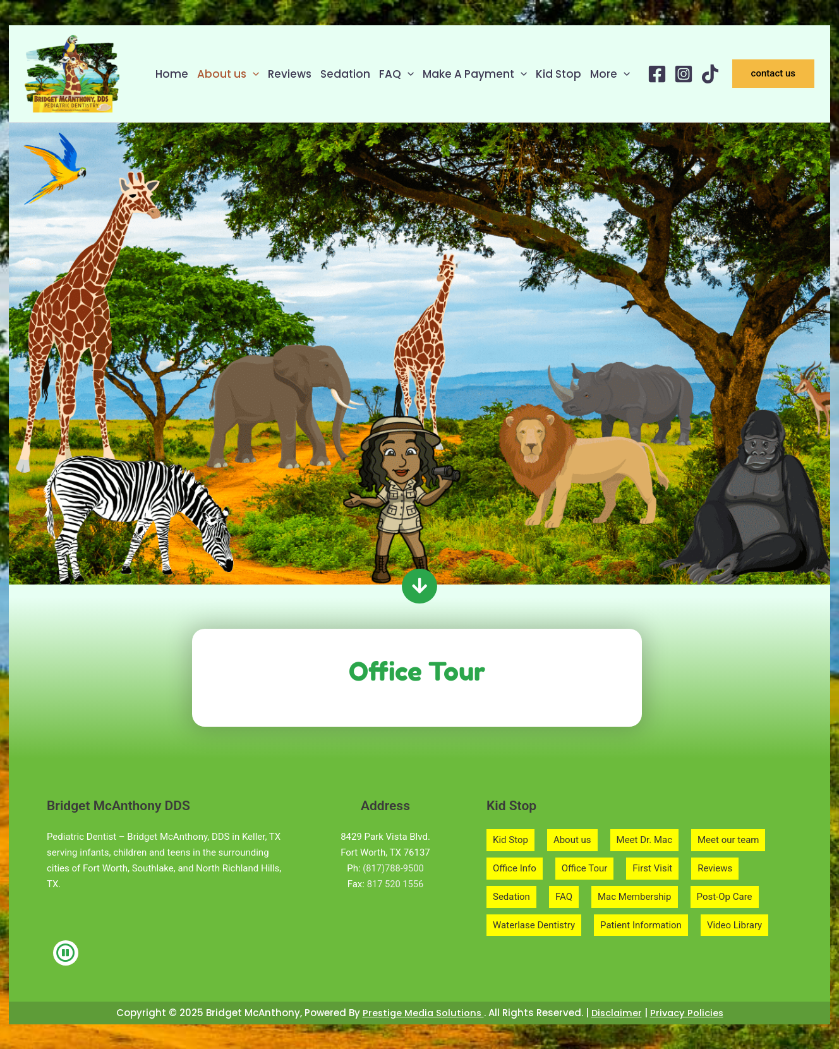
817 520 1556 (395, 884)
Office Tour (585, 868)
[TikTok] (710, 73)
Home (171, 74)
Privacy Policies (689, 1012)
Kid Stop (558, 74)
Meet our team (728, 840)
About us (228, 74)
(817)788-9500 (393, 868)
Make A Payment (475, 74)
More (610, 74)
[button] (773, 73)
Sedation (345, 74)
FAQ (396, 74)
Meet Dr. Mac (644, 840)
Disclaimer (617, 1012)
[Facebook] (657, 73)
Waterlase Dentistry (534, 925)
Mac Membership (635, 896)
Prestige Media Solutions (421, 1012)
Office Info (514, 868)
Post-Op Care (724, 896)
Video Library (734, 925)
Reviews (289, 74)
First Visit (652, 868)
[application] (252, 74)
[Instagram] (683, 73)
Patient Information (641, 925)
